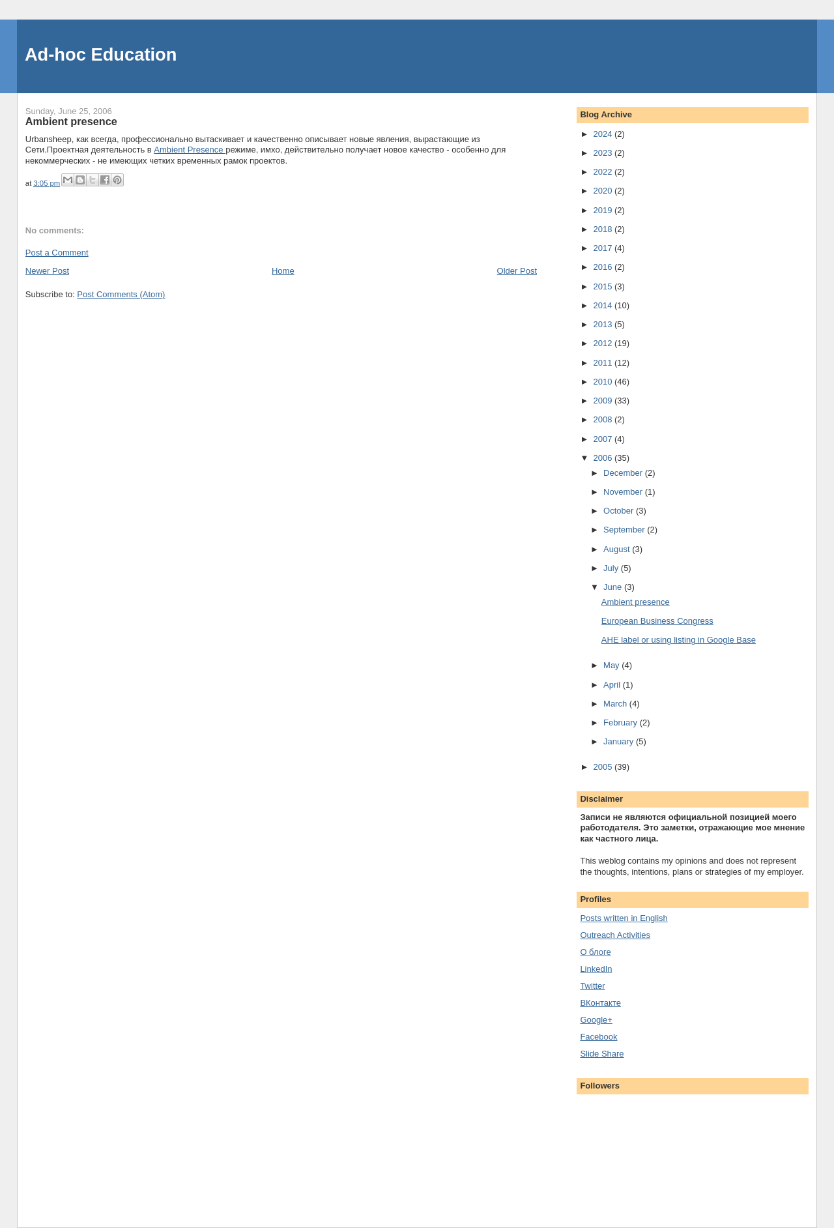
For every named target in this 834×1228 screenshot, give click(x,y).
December (624, 473)
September (625, 529)
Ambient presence (635, 602)
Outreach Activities (615, 935)
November (624, 492)
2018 (603, 229)
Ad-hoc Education (101, 54)
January (619, 741)
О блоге (595, 952)
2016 (603, 267)
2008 (603, 419)
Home (283, 271)
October (619, 511)
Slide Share (602, 1054)
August (617, 549)
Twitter (592, 986)
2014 (603, 305)
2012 (603, 343)
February (621, 722)
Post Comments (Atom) (121, 294)
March (616, 704)
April (613, 685)
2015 (603, 286)
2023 (603, 153)
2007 (603, 439)
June (613, 587)
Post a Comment (57, 252)
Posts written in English (623, 918)
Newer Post (47, 271)
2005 (603, 767)
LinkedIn (596, 969)
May (612, 665)
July (612, 568)
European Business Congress (657, 621)
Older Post (517, 271)
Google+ (596, 1020)
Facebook (598, 1037)
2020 (603, 191)
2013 (603, 324)
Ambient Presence (189, 149)
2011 (603, 363)
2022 (603, 172)
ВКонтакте (600, 1003)
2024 (603, 134)
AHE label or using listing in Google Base (678, 640)
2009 (603, 400)
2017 (603, 248)
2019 (603, 210)
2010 (603, 382)
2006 (603, 458)
